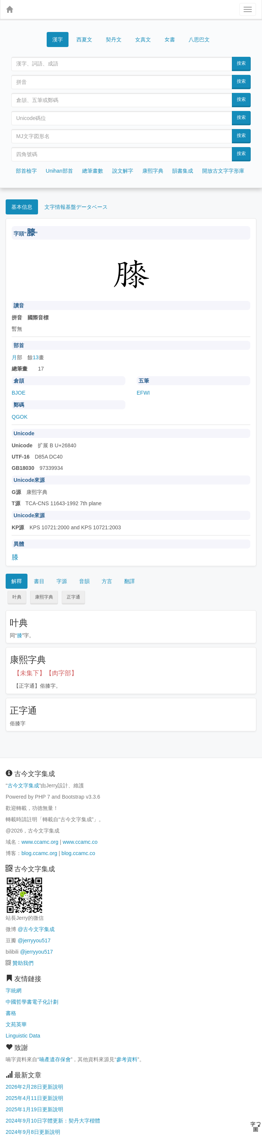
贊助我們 (23, 963)
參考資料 (126, 1059)
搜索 (241, 63)
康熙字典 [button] (44, 597)
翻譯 (129, 581)
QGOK (19, 417)
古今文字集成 (23, 785)
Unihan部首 (59, 171)
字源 (61, 581)
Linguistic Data (23, 1036)
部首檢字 (26, 171)
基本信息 (21, 207)
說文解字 (122, 171)
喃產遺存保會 (55, 1059)
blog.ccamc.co (78, 853)
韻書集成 (182, 171)
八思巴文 (199, 39)
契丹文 (114, 39)
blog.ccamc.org (39, 853)
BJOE (19, 393)
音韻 (84, 581)
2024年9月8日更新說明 (33, 1132)
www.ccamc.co (79, 842)
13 (36, 357)
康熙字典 (152, 171)
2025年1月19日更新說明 (34, 1109)
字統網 (13, 990)
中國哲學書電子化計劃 (32, 1002)
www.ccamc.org (39, 842)
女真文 (143, 39)
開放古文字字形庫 (223, 171)
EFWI (143, 393)
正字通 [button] (73, 597)
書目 (39, 581)
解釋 (16, 581)
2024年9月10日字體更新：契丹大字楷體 (53, 1121)
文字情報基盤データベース (76, 207)
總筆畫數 (92, 171)
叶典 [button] (16, 597)
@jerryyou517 (34, 940)
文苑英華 (16, 1024)
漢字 (57, 39)
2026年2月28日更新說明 (34, 1087)
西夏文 (84, 40)
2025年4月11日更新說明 (34, 1098)
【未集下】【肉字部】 (46, 673)
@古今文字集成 (36, 929)
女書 (170, 39)
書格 (11, 1013)
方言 (107, 581)
